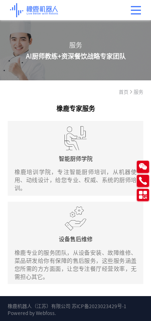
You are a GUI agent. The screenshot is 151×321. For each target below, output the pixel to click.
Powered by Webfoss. (32, 312)
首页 (123, 91)
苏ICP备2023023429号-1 (99, 306)
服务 (138, 91)
